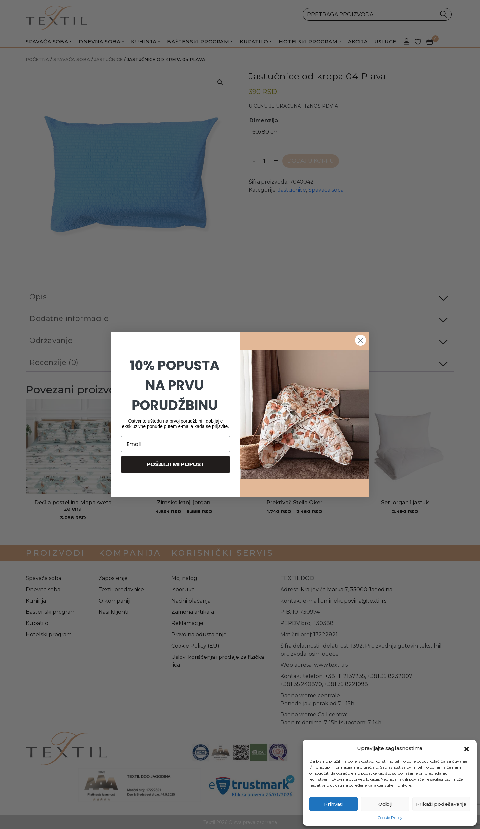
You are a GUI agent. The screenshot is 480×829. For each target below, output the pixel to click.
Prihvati (333, 804)
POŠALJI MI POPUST (176, 464)
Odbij (385, 804)
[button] (466, 748)
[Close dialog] (360, 340)
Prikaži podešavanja (441, 804)
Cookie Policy (390, 817)
